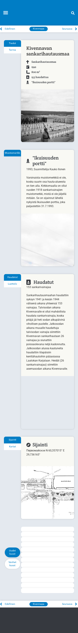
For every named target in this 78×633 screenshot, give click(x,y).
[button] (5, 13)
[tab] (12, 43)
